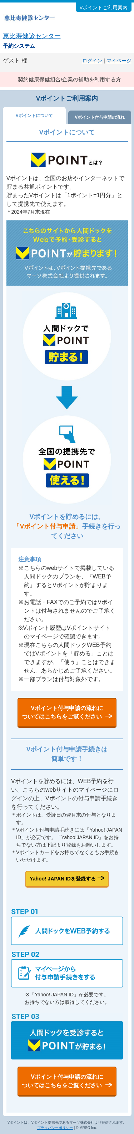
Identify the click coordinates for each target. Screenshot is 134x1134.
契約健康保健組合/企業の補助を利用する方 (69, 79)
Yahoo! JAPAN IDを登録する (63, 879)
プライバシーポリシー (55, 1128)
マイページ (118, 60)
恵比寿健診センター (32, 36)
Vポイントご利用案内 (103, 7)
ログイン (92, 60)
